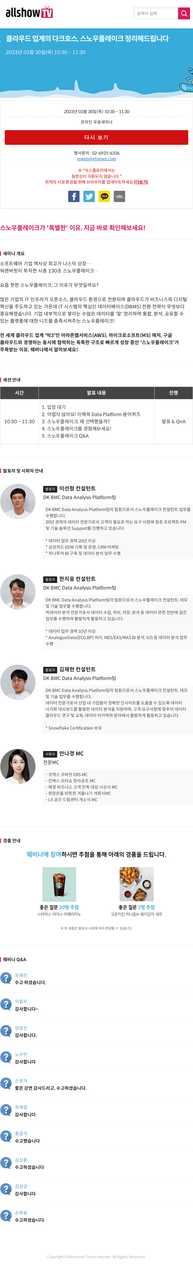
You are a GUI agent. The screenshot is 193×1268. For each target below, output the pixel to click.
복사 (119, 196)
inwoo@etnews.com (96, 158)
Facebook (74, 196)
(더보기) (141, 182)
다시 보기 (96, 137)
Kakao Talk (104, 196)
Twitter (89, 196)
